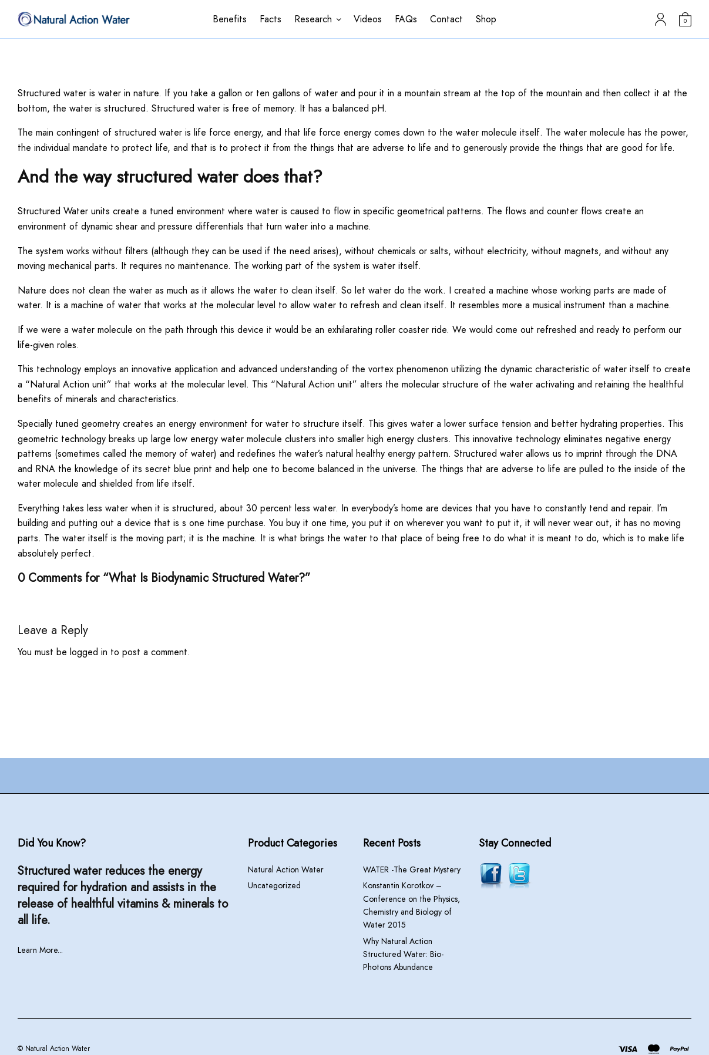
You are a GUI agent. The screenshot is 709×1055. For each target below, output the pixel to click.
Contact (446, 19)
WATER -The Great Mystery (412, 869)
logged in (88, 652)
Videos (368, 19)
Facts (270, 19)
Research (313, 19)
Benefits (230, 19)
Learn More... (40, 950)
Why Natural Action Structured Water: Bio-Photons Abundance (403, 954)
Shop (486, 19)
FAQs (406, 19)
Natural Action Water (286, 869)
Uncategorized (274, 885)
